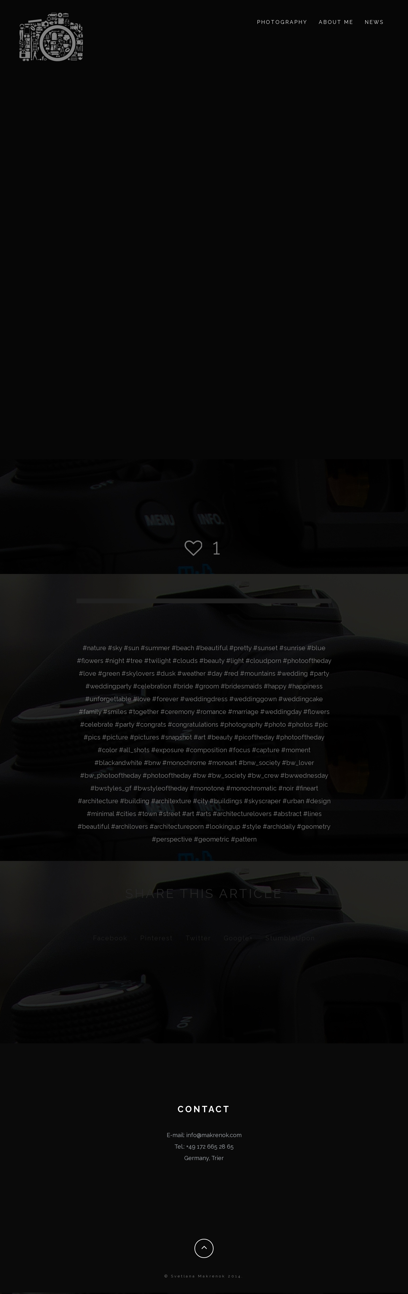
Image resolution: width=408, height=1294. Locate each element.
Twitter (198, 939)
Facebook (110, 939)
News (374, 22)
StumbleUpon (290, 939)
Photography (282, 22)
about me (336, 22)
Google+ (238, 939)
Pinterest (156, 939)
